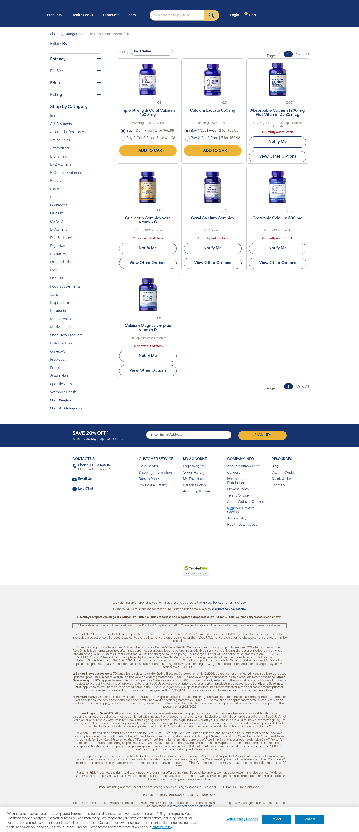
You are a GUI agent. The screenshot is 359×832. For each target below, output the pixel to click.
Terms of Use (237, 602)
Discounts (111, 15)
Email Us (85, 479)
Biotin (54, 189)
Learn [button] (133, 15)
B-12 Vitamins (60, 164)
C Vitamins (58, 205)
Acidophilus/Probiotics (68, 132)
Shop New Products (66, 335)
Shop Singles (60, 400)
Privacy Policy (238, 489)
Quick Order (281, 479)
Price (75, 83)
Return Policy (149, 479)
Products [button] (55, 15)
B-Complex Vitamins (66, 173)
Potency (75, 59)
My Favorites (193, 479)
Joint (54, 294)
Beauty (55, 181)
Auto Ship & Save (196, 491)
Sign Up (262, 435)
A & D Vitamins (61, 124)
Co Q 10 (56, 221)
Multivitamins (60, 327)
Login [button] (236, 15)
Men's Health (60, 319)
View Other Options (277, 156)
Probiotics (58, 360)
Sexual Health (61, 376)
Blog (275, 466)
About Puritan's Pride (243, 466)
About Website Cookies (245, 502)
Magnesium (59, 303)
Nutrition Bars (61, 343)
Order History (194, 473)
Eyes (54, 270)
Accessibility (237, 518)
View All (302, 54)
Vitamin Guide (283, 473)
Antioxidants (59, 148)
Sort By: (123, 52)
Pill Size (75, 71)
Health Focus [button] (84, 15)
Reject (277, 819)
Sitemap (278, 485)
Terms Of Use (238, 496)
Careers (233, 473)
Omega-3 (57, 351)
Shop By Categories (66, 34)
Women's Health (63, 392)
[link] (160, 573)
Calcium (56, 213)
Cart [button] (250, 15)
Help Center (148, 466)
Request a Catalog (153, 485)
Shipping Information (155, 473)
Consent (309, 819)
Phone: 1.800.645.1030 (96, 465)
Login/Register (194, 466)
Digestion (57, 246)
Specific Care (61, 384)
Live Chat (85, 489)
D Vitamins (58, 229)
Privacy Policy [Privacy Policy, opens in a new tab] (162, 827)
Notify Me (278, 142)
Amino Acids (60, 140)
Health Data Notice (242, 525)
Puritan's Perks (194, 485)
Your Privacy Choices (240, 510)
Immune (57, 116)
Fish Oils (56, 278)
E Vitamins (58, 254)
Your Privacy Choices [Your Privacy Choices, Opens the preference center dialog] (242, 819)
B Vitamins (58, 156)
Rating (75, 95)
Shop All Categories (66, 408)
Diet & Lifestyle (62, 238)
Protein (56, 368)
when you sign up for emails (97, 436)
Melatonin (58, 311)
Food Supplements (65, 286)
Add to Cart (147, 150)
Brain (54, 197)
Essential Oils (60, 262)
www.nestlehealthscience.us (192, 806)
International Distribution (237, 481)
